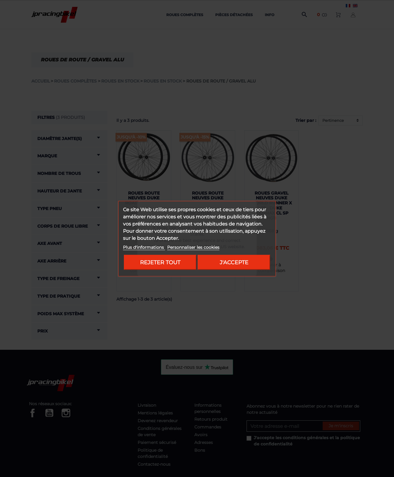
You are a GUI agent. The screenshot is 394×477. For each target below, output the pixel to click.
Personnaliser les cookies (193, 247)
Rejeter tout (160, 262)
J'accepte (234, 262)
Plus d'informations (144, 247)
